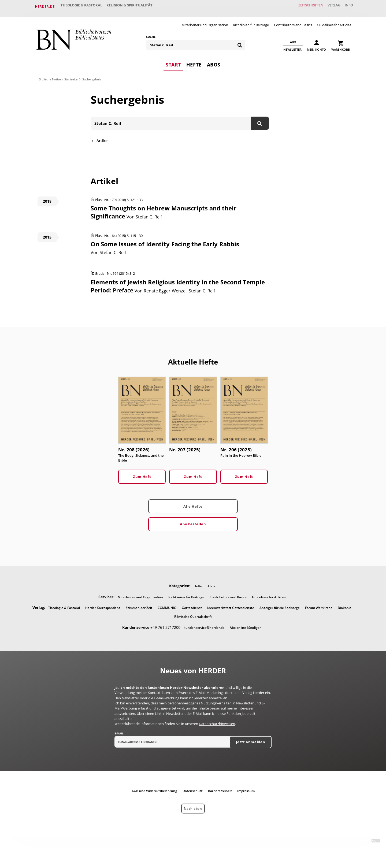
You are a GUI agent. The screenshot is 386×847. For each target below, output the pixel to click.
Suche (150, 33)
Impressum (246, 788)
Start (173, 60)
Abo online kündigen (246, 624)
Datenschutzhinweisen (217, 720)
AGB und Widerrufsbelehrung (154, 788)
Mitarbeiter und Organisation (204, 20)
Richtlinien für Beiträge (251, 20)
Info (347, 6)
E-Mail (119, 730)
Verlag (328, 6)
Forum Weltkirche (318, 605)
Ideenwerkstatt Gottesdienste (230, 605)
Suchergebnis (91, 75)
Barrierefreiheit (220, 788)
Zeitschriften (301, 6)
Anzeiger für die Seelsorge (279, 605)
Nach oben (193, 806)
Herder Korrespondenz (102, 605)
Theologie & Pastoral (83, 6)
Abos (213, 60)
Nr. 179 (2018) (115, 196)
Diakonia (344, 605)
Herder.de (44, 6)
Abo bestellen (193, 520)
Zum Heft (142, 473)
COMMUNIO (167, 605)
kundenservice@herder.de (204, 624)
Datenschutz (193, 788)
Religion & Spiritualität (135, 6)
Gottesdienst (192, 605)
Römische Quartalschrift (193, 613)
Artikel (102, 136)
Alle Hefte (192, 502)
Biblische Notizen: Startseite (58, 75)
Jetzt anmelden (250, 739)
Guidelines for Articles (334, 20)
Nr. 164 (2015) (115, 231)
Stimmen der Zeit (139, 605)
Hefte (194, 60)
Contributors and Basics (293, 20)
